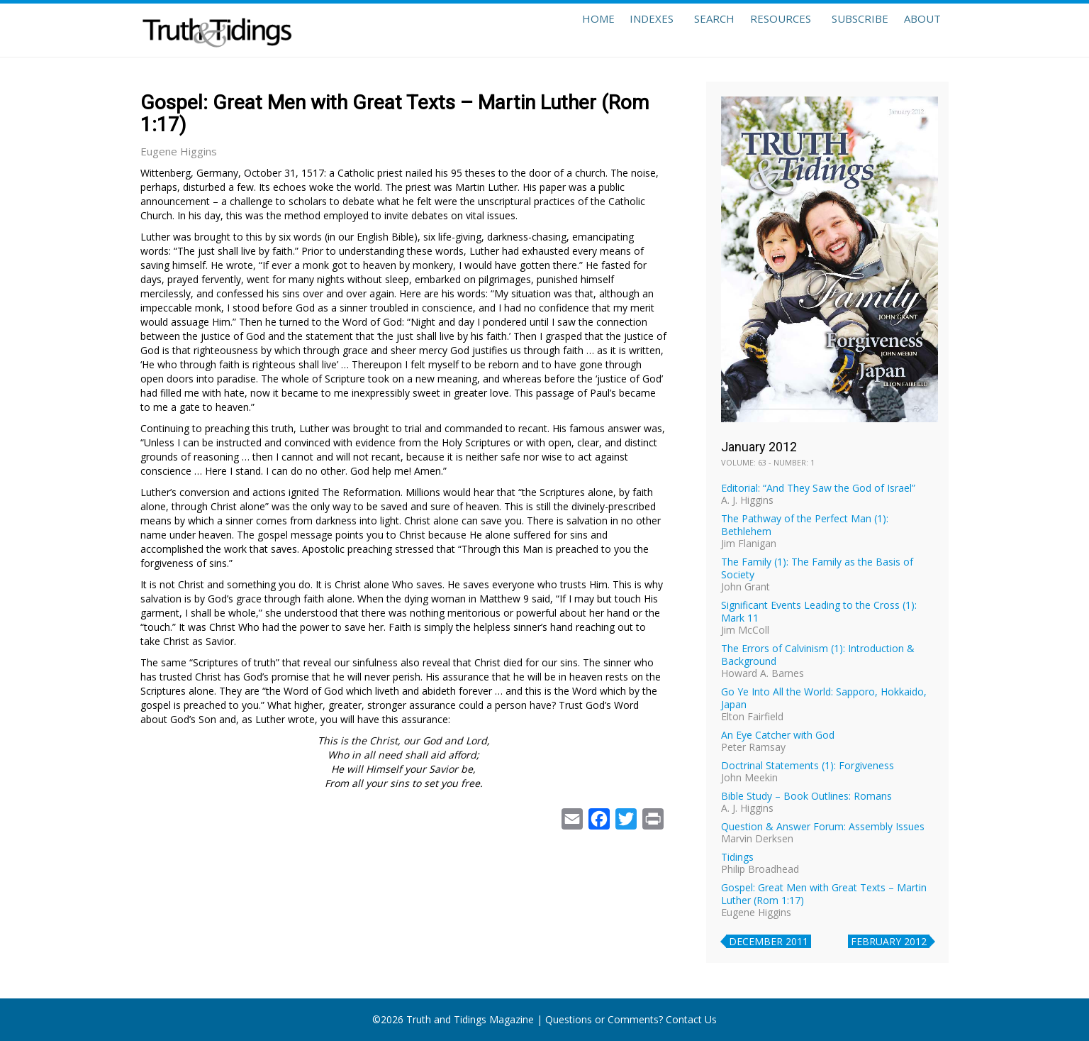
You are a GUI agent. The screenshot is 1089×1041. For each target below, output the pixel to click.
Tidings (737, 857)
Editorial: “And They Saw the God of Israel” (818, 488)
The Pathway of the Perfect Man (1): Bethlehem (804, 525)
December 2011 (768, 941)
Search (684, 30)
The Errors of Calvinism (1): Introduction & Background (818, 654)
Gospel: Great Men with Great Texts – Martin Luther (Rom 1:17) (824, 894)
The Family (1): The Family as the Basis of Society (817, 568)
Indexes (617, 30)
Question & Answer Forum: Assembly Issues (823, 826)
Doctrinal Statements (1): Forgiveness (807, 765)
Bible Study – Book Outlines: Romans (806, 796)
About (917, 30)
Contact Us (691, 1019)
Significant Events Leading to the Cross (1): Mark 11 (819, 611)
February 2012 (889, 941)
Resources (760, 30)
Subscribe (845, 30)
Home (553, 30)
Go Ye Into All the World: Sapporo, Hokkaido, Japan (824, 698)
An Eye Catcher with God (777, 735)
